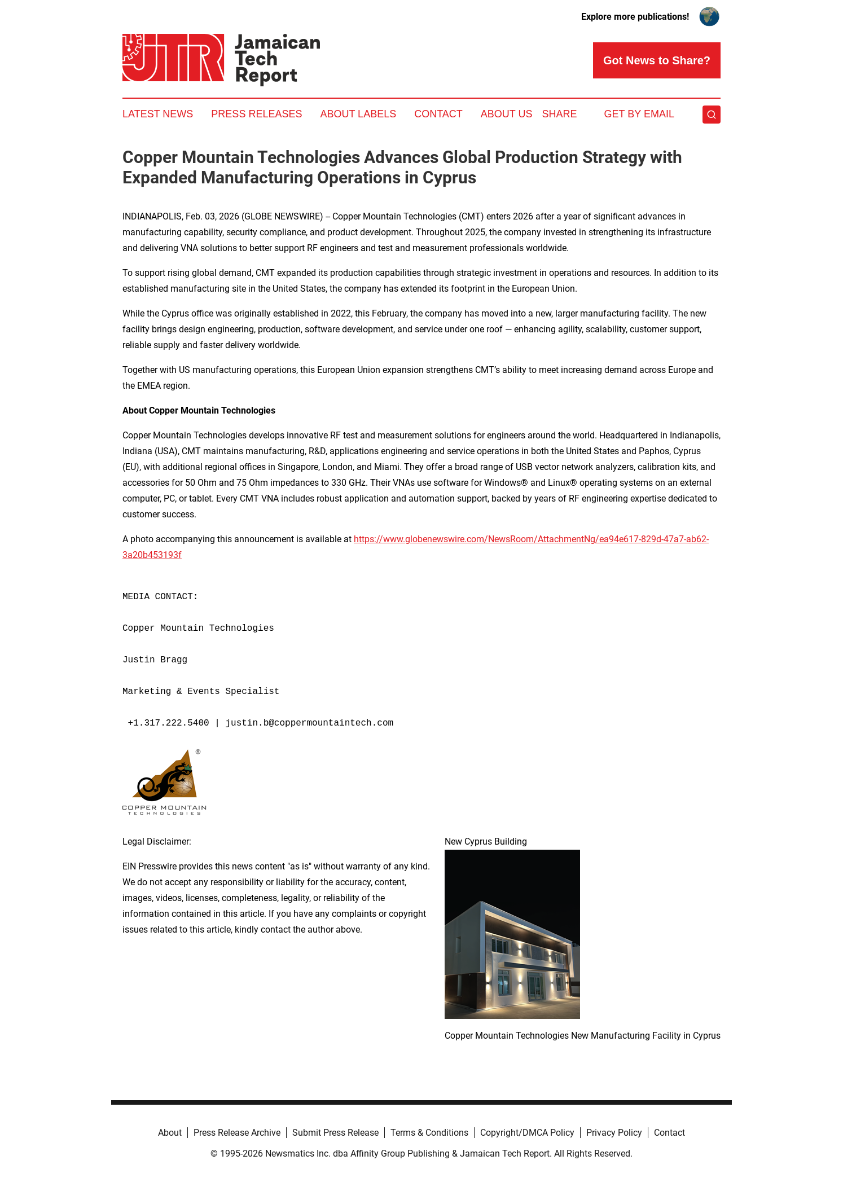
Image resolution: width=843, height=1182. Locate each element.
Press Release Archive (237, 1132)
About (170, 1132)
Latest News (157, 114)
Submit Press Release (335, 1132)
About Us (507, 114)
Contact (438, 114)
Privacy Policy (614, 1132)
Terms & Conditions (429, 1132)
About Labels (358, 114)
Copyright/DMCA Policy (527, 1132)
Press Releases (256, 114)
